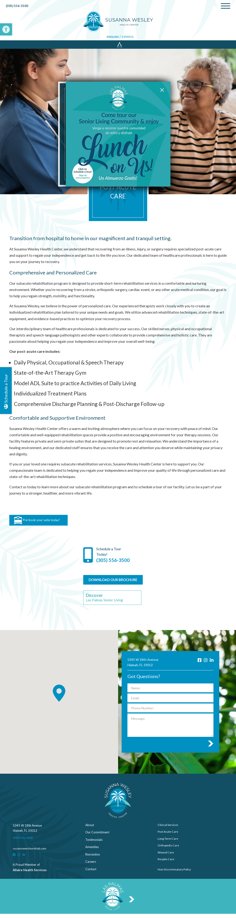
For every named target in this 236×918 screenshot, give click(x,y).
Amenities (92, 851)
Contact (90, 873)
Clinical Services (168, 829)
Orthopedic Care (169, 851)
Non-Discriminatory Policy (175, 873)
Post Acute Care (169, 836)
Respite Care (166, 866)
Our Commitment (97, 836)
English (112, 37)
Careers (90, 866)
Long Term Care (168, 843)
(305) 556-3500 (17, 6)
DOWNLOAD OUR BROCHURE (116, 582)
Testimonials (94, 843)
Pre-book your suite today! (40, 522)
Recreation (92, 858)
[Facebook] (198, 664)
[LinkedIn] (211, 664)
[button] (6, 29)
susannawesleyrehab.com (30, 852)
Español (128, 37)
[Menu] (225, 6)
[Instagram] (205, 664)
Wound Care (166, 858)
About (89, 829)
